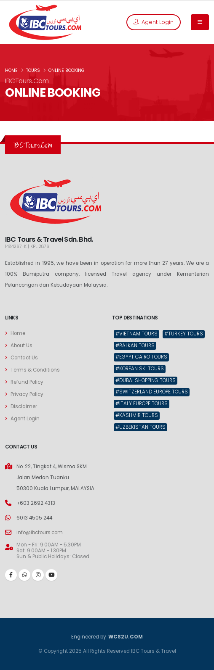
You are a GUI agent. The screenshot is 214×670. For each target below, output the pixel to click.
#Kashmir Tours (136, 415)
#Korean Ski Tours (139, 368)
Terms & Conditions (35, 370)
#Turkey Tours (183, 333)
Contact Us (24, 357)
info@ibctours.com (39, 532)
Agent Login (154, 22)
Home (18, 333)
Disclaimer (24, 406)
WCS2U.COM (125, 636)
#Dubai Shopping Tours (145, 380)
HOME (11, 70)
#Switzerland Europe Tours (151, 391)
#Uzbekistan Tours (140, 427)
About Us (21, 345)
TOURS (33, 70)
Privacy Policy (27, 394)
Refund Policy (27, 382)
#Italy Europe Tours (141, 403)
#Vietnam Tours (136, 333)
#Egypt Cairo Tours (141, 356)
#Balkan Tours (135, 345)
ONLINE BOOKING (66, 70)
